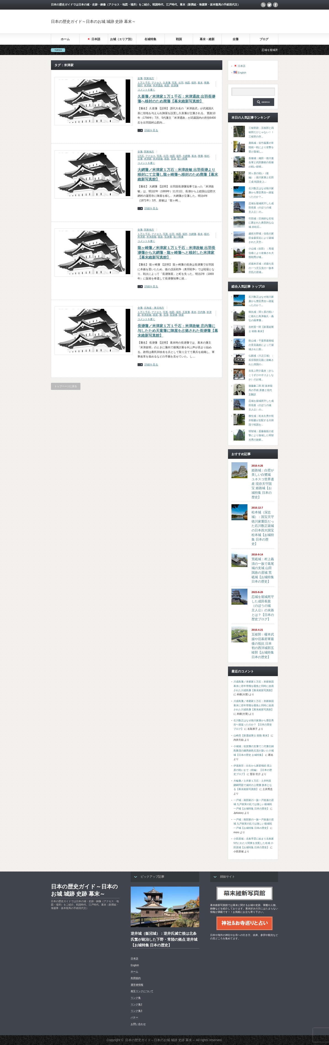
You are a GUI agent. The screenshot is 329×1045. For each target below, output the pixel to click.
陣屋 (181, 314)
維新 (166, 85)
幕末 (200, 82)
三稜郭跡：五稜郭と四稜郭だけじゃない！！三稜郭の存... (261, 132)
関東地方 (149, 78)
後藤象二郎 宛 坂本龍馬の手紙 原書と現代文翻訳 (261, 390)
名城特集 (150, 39)
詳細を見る (151, 130)
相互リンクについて (142, 991)
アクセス (156, 82)
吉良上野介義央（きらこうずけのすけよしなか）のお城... (261, 375)
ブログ (264, 39)
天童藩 (186, 312)
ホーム (65, 39)
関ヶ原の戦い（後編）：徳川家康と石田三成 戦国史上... (261, 177)
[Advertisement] (224, 21)
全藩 (236, 39)
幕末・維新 (207, 39)
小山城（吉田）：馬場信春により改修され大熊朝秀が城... (261, 252)
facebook (275, 4)
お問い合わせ (138, 1024)
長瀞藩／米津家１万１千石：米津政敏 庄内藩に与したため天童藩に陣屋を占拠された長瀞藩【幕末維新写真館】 (178, 330)
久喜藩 (166, 82)
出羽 (180, 82)
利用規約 (136, 978)
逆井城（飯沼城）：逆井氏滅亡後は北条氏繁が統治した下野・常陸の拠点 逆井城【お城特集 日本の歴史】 (164, 939)
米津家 (147, 85)
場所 (193, 82)
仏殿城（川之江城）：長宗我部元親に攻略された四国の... (261, 359)
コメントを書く (146, 89)
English (135, 965)
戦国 (179, 39)
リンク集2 (136, 1004)
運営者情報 (137, 984)
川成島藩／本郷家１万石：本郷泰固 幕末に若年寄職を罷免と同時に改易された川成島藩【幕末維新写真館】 (253, 685)
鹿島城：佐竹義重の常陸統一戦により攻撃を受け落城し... (261, 147)
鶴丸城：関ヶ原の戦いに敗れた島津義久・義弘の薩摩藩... (261, 316)
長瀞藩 (174, 85)
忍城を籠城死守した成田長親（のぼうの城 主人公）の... (261, 207)
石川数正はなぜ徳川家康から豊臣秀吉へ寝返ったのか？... (261, 192)
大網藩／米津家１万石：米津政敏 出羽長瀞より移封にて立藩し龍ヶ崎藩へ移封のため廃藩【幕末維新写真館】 (178, 174)
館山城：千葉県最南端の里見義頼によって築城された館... (261, 344)
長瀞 (173, 158)
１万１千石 (144, 82)
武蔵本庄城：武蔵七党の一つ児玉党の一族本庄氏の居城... (261, 267)
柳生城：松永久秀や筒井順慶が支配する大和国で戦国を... (261, 420)
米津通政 (158, 85)
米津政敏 (158, 158)
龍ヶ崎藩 (182, 158)
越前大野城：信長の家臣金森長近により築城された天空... (261, 237)
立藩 (140, 158)
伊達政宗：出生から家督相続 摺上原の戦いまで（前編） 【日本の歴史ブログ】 (252, 769)
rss (263, 4)
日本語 (134, 958)
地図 (187, 82)
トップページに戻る (65, 386)
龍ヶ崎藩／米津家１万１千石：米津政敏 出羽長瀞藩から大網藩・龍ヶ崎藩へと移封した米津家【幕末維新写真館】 (176, 252)
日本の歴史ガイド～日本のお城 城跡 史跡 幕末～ (93, 21)
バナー (134, 1017)
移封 (140, 85)
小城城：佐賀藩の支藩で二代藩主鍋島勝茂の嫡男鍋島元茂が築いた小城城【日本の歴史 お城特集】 (253, 750)
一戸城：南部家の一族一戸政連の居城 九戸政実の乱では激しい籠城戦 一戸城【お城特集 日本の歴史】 (253, 804)
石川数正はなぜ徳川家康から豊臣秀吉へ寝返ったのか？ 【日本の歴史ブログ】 (253, 724)
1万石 (141, 156)
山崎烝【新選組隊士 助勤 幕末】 (251, 735)
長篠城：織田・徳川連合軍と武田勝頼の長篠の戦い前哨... (261, 162)
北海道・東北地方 (154, 307)
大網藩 (186, 156)
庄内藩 (201, 312)
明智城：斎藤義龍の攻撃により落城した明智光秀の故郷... (261, 435)
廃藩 (206, 82)
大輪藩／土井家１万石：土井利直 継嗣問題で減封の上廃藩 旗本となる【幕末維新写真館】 (252, 784)
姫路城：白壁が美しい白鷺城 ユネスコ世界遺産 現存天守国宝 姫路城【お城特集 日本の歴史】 (263, 483)
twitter (269, 4)
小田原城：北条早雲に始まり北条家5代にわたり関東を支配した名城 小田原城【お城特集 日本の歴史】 (253, 842)
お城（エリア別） (122, 39)
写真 (174, 82)
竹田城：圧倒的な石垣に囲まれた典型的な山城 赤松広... (261, 222)
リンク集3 (136, 1010)
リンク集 (136, 997)
